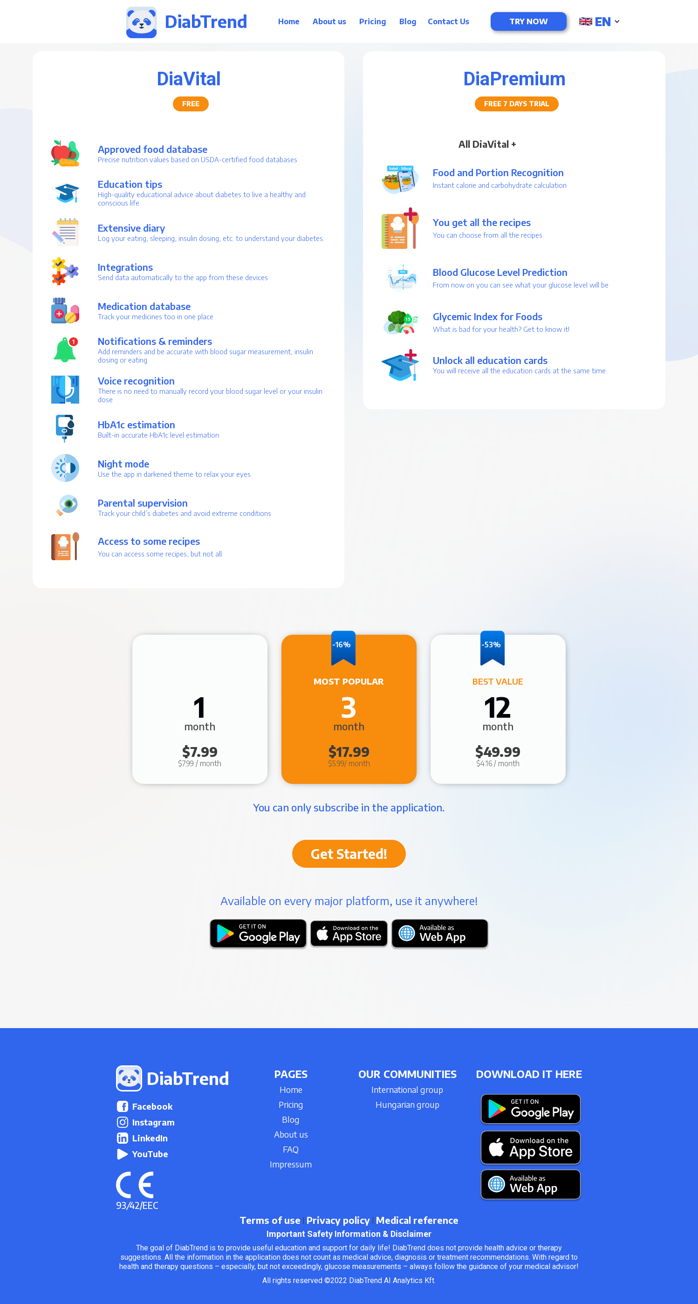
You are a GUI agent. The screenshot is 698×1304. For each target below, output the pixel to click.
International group (407, 1089)
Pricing (372, 21)
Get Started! (349, 853)
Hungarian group (407, 1104)
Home (289, 21)
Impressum (291, 1164)
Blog (408, 21)
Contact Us (448, 21)
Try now (528, 21)
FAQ (291, 1149)
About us (329, 21)
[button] (600, 21)
